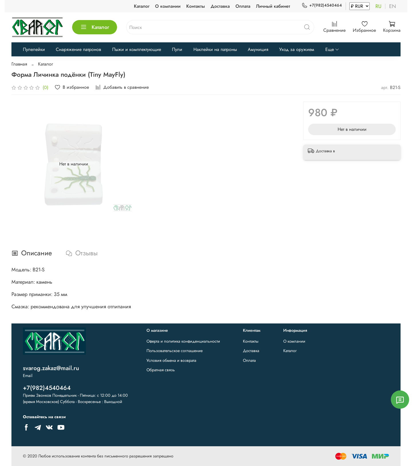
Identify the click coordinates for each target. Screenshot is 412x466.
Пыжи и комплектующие (136, 49)
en (392, 6)
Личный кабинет (273, 6)
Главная (19, 64)
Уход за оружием (296, 49)
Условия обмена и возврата (171, 360)
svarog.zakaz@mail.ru (51, 368)
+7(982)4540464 (322, 5)
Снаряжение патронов (78, 49)
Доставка (220, 6)
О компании (168, 6)
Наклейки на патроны (215, 49)
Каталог (141, 6)
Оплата (242, 6)
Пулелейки (34, 49)
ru (378, 6)
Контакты (195, 6)
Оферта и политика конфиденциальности (183, 341)
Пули (177, 49)
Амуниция (258, 49)
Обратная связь (160, 370)
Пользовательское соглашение (174, 351)
